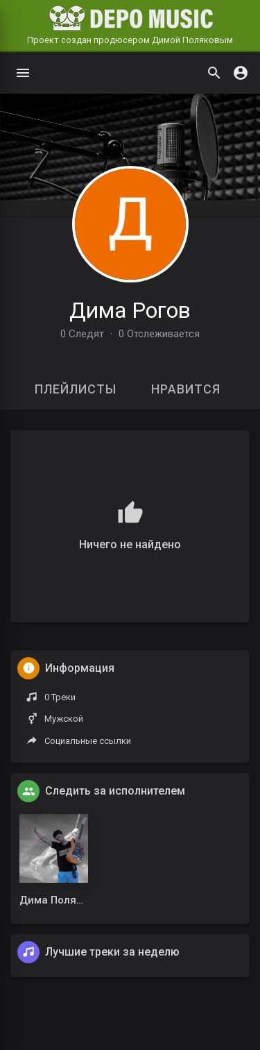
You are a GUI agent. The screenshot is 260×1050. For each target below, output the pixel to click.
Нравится (185, 389)
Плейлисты (75, 389)
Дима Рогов (130, 310)
